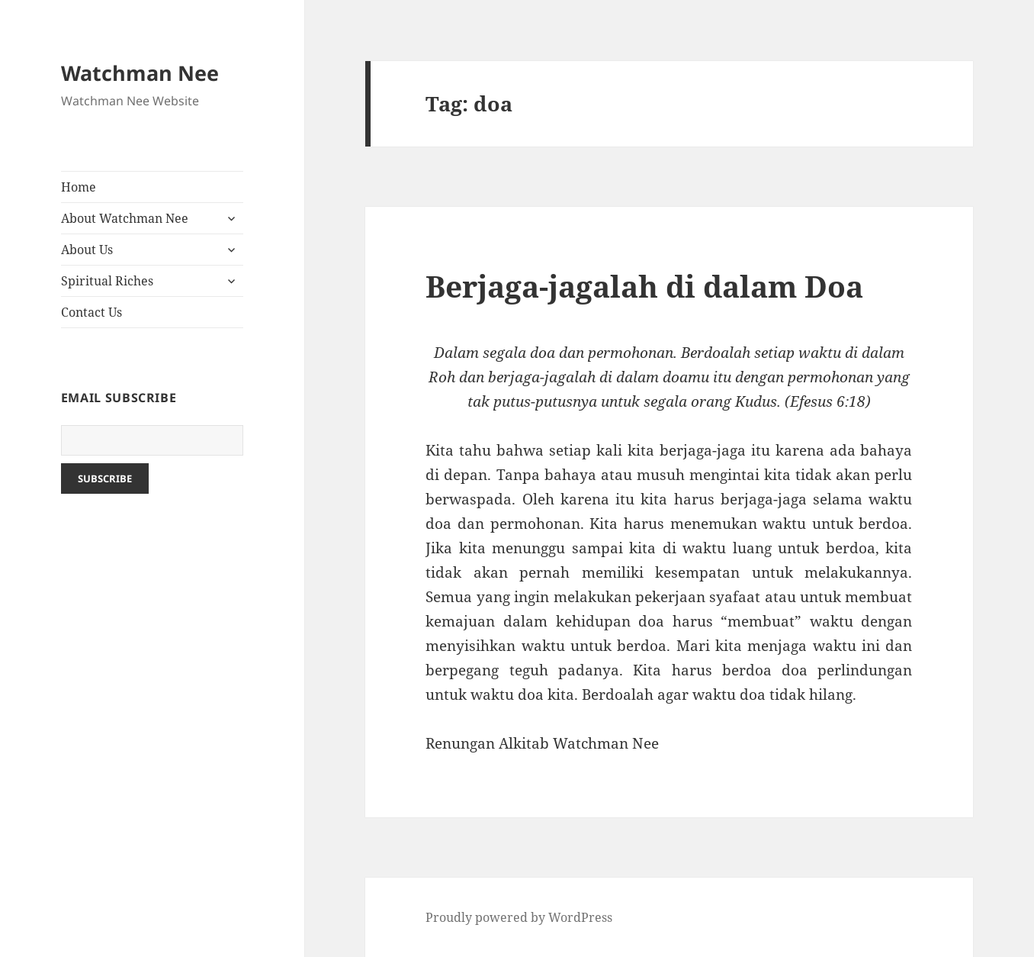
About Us (87, 249)
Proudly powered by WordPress (518, 917)
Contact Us (91, 312)
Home (78, 187)
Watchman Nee (140, 73)
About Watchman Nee (124, 218)
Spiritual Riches (107, 280)
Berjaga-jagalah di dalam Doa (644, 286)
